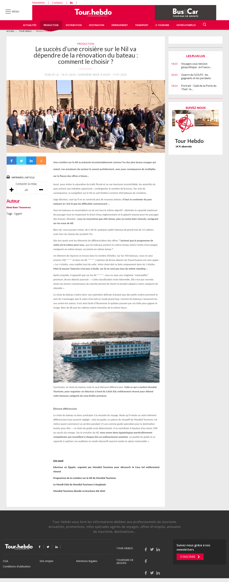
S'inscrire (187, 557)
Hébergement (119, 25)
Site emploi (46, 561)
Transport (141, 25)
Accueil (10, 31)
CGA (5, 561)
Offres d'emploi (186, 25)
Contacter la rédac (26, 184)
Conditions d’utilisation (16, 566)
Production (51, 25)
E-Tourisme (162, 25)
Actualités (29, 25)
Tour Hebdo (25, 31)
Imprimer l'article (23, 177)
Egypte (18, 213)
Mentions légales (86, 561)
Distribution (74, 25)
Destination (96, 25)
